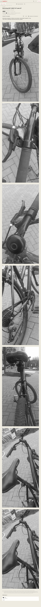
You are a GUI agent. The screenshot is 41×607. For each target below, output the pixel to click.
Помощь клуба (33, 592)
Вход (39, 1)
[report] (33, 16)
